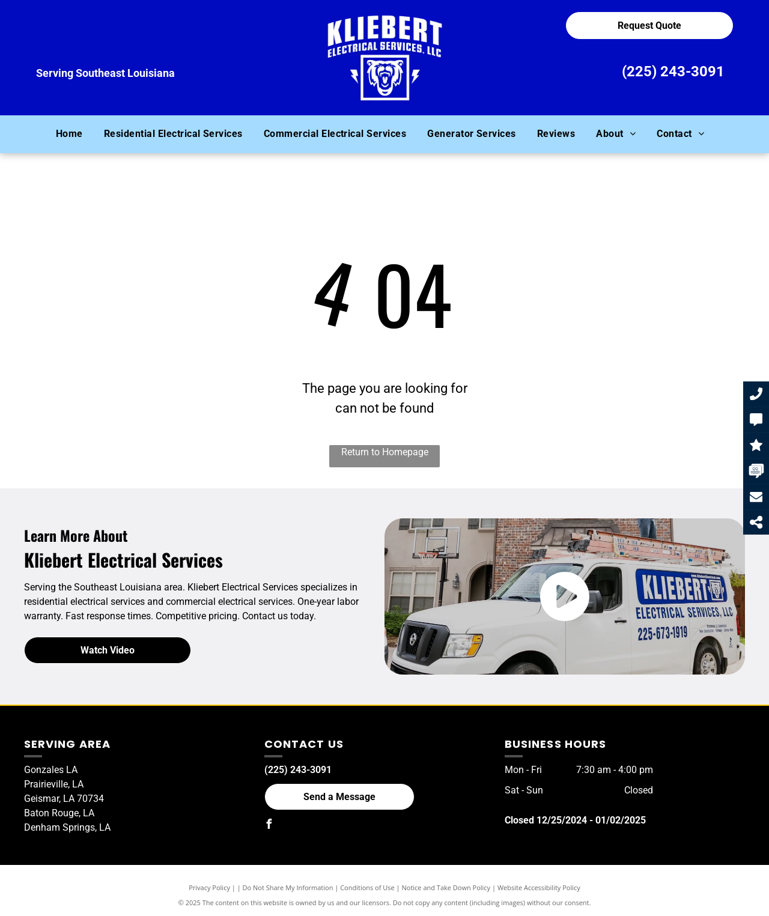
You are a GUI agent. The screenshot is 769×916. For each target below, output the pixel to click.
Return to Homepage (384, 452)
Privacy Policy (209, 887)
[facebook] (269, 825)
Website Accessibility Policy (538, 887)
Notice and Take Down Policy (446, 887)
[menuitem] (74, 134)
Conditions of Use (367, 887)
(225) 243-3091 (673, 71)
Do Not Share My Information (288, 887)
